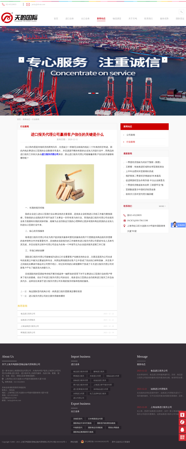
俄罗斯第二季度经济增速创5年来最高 (143, 176)
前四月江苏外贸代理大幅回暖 (139, 194)
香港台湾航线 (113, 428)
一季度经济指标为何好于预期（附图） (144, 162)
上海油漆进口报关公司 (30, 326)
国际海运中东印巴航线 (82, 423)
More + (162, 206)
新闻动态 (26, 119)
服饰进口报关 (98, 371)
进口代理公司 (78, 398)
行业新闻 (35, 119)
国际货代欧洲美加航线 (106, 423)
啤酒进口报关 (78, 376)
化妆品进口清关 (99, 380)
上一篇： (51, 291)
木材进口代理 (95, 376)
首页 (56, 18)
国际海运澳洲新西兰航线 (83, 432)
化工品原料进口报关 (98, 394)
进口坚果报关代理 (80, 389)
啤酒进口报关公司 (28, 332)
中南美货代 (77, 428)
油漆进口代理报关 (28, 320)
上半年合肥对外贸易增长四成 (139, 171)
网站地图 (74, 442)
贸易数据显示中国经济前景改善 (141, 189)
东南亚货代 (77, 419)
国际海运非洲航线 (95, 428)
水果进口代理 (78, 394)
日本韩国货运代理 (95, 419)
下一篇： (42, 296)
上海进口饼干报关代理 (102, 385)
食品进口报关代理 (80, 371)
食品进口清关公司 (28, 314)
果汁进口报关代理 (80, 385)
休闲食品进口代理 (100, 389)
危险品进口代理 (112, 376)
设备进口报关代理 (80, 380)
